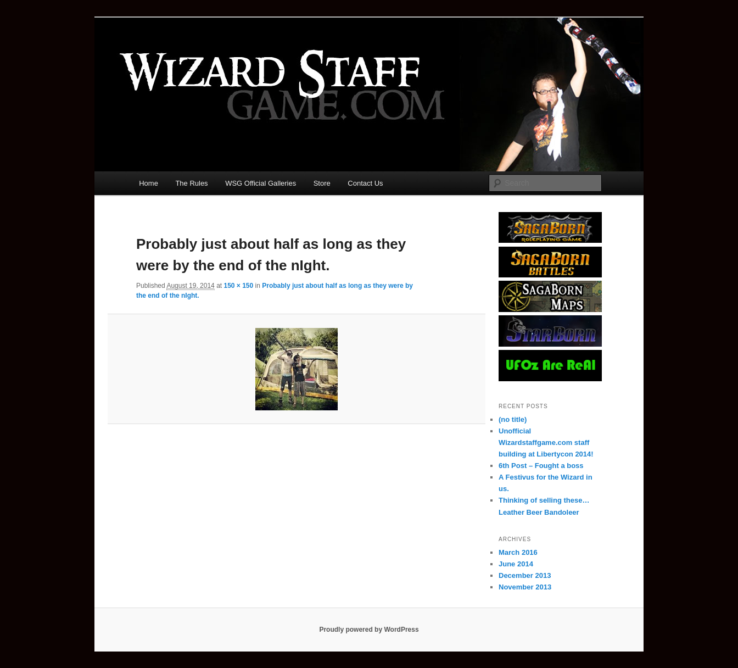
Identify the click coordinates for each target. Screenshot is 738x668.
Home (148, 183)
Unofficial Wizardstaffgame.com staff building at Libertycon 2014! (546, 442)
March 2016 (518, 552)
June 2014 (516, 564)
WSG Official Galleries (260, 183)
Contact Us (365, 183)
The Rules (191, 183)
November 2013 (525, 587)
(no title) (513, 419)
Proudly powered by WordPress (368, 629)
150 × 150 (238, 286)
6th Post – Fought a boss (541, 465)
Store (322, 183)
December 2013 (525, 575)
